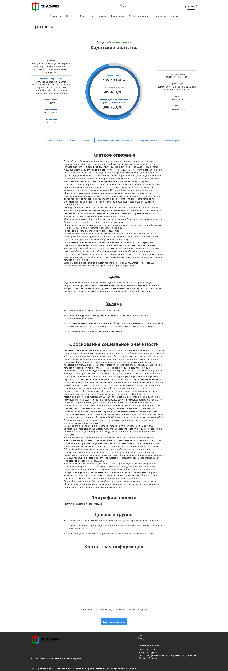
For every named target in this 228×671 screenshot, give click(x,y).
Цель (72, 140)
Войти (191, 6)
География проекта (148, 140)
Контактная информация (150, 643)
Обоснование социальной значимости (114, 140)
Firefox (133, 666)
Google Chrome (118, 666)
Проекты (71, 16)
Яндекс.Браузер (103, 666)
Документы (86, 16)
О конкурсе (56, 16)
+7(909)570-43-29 (147, 647)
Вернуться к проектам (114, 619)
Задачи (86, 140)
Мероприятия (118, 16)
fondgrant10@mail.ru (149, 650)
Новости (101, 16)
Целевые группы (172, 140)
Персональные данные (165, 16)
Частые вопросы (138, 16)
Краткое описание (54, 140)
